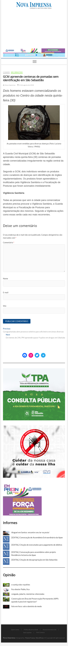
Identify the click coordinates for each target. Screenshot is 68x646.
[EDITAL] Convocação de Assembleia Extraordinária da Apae (37, 537)
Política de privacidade (31, 629)
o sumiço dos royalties (20, 584)
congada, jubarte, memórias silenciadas (27, 594)
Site (4, 306)
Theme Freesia (30, 638)
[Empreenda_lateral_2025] (22, 484)
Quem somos (15, 629)
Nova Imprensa (9, 85)
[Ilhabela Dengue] (34, 427)
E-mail (5, 292)
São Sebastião (17, 72)
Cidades (6, 72)
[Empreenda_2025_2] (34, 50)
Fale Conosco (40, 632)
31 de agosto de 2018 (25, 85)
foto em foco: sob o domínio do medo (26, 606)
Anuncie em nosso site (49, 629)
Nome (5, 278)
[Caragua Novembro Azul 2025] (34, 54)
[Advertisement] (34, 29)
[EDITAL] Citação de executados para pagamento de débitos (36, 545)
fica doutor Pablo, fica (20, 589)
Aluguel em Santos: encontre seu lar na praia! (30, 532)
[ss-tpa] (34, 370)
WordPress (39, 638)
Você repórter (27, 632)
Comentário (8, 242)
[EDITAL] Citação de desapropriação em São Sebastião (34, 560)
